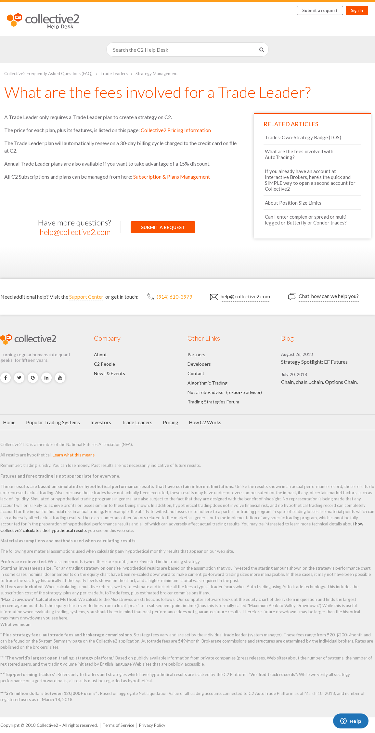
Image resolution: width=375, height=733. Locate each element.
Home (9, 422)
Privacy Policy (152, 725)
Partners (196, 354)
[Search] (187, 49)
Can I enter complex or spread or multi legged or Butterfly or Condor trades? (306, 219)
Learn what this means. (74, 454)
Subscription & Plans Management (171, 176)
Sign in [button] (357, 10)
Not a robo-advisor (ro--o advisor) (225, 392)
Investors (100, 422)
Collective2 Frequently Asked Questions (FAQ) (48, 73)
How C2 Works (205, 422)
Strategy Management (157, 73)
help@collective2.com (75, 232)
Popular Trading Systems (53, 422)
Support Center (86, 296)
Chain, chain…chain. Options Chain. (319, 382)
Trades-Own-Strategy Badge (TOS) (303, 137)
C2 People (104, 364)
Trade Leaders (114, 73)
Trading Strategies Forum (213, 401)
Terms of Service (118, 725)
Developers (199, 364)
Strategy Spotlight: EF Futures (314, 362)
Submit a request (320, 10)
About (100, 354)
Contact (196, 373)
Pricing (170, 422)
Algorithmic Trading (207, 383)
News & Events (109, 373)
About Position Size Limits (293, 203)
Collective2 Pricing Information (176, 130)
